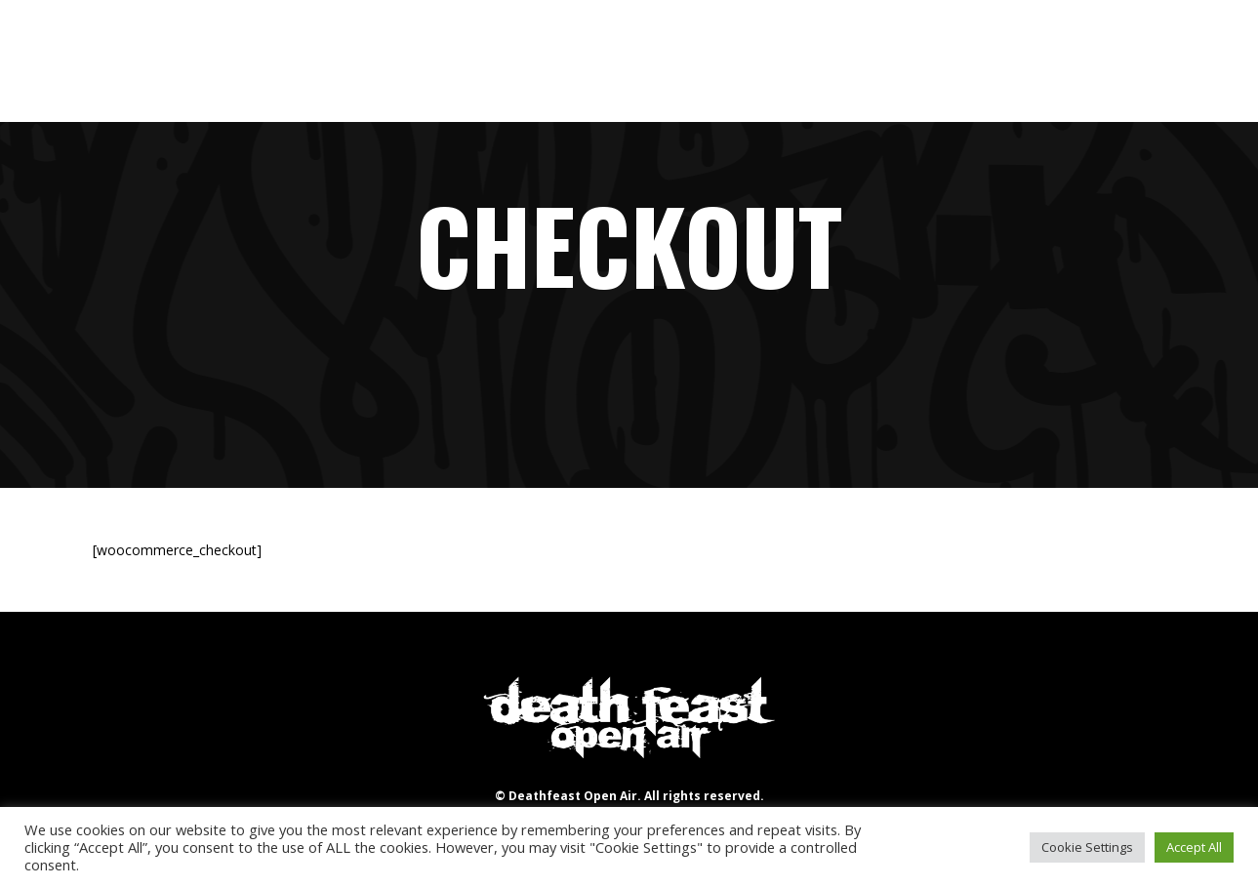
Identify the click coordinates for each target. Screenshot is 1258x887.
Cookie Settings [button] (1087, 847)
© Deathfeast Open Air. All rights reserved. (629, 795)
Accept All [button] (1194, 847)
